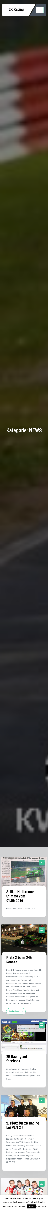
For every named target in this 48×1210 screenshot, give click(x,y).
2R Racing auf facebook (16, 1058)
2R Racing (16, 9)
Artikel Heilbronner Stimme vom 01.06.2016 (20, 896)
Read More (41, 1206)
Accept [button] (31, 1206)
